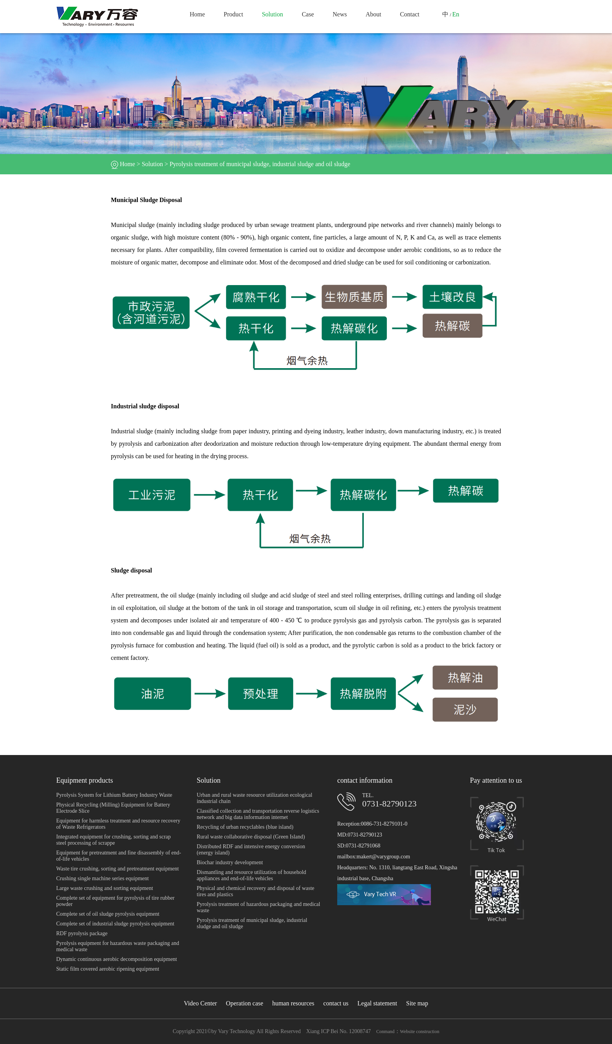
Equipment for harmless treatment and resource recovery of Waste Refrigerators (118, 824)
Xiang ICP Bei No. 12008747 (338, 1031)
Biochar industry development (230, 862)
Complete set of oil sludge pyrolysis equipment (107, 914)
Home (197, 14)
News (340, 14)
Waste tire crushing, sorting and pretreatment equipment (117, 869)
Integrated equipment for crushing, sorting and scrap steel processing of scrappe (113, 840)
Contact (410, 14)
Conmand (385, 1031)
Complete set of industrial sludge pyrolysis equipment (115, 924)
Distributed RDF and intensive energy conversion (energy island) (251, 850)
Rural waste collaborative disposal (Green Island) (251, 837)
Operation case (244, 1003)
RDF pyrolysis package (81, 933)
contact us (335, 1003)
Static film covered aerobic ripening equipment (107, 969)
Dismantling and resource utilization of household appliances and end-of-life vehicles (251, 875)
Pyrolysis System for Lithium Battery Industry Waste (114, 795)
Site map (417, 1003)
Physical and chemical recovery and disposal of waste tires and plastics (255, 891)
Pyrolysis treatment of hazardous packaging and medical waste (258, 907)
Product (233, 14)
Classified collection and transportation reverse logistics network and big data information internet (258, 814)
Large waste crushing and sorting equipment (104, 888)
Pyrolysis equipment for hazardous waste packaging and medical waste (117, 946)
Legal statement (377, 1003)
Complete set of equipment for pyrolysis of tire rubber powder (115, 901)
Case (308, 14)
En (455, 14)
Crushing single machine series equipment (102, 878)
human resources (293, 1003)
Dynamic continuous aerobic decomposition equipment (116, 959)
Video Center (200, 1003)
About (373, 14)
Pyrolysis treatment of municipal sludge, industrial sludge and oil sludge (259, 164)
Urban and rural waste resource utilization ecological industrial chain (254, 798)
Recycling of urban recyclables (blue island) (245, 827)
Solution (272, 14)
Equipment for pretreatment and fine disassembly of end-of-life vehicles (118, 856)
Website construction (419, 1031)
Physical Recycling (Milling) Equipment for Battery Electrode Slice (113, 808)
